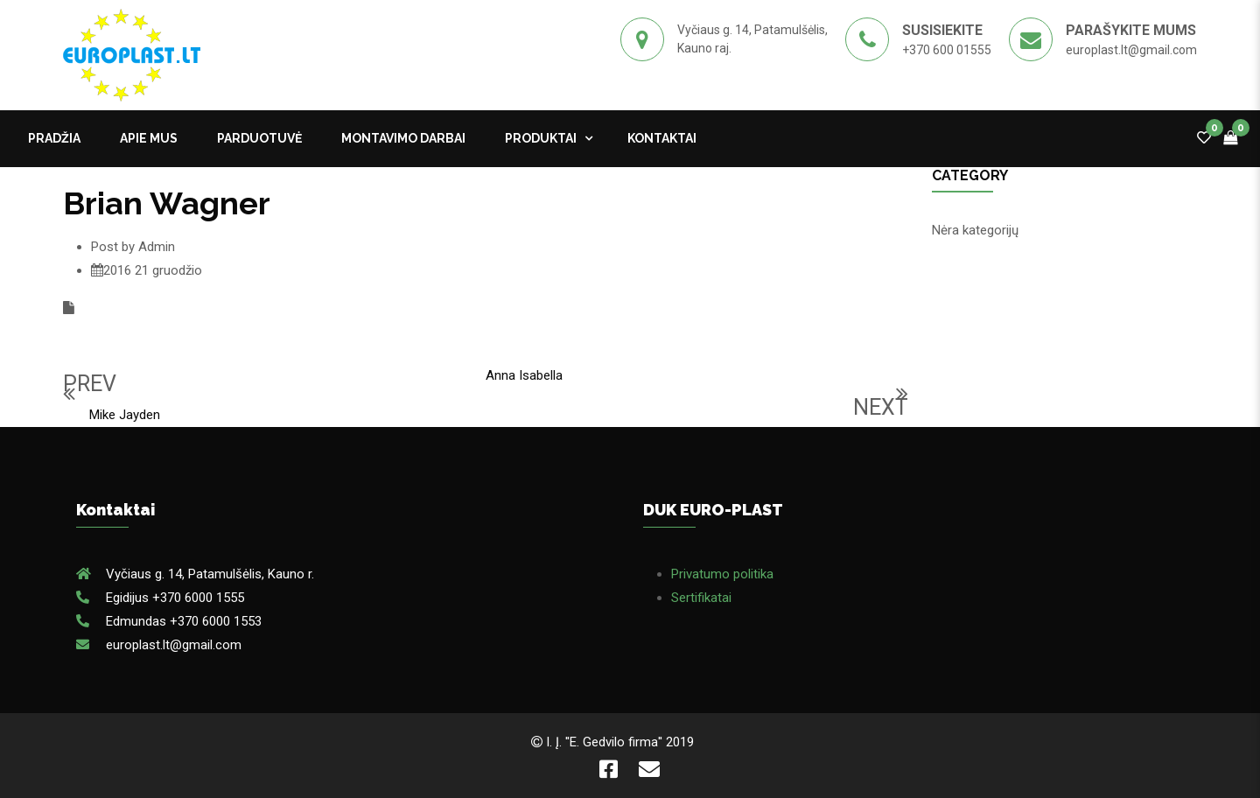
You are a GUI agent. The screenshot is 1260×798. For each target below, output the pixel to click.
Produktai (541, 138)
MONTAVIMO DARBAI (403, 138)
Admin (156, 247)
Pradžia (54, 138)
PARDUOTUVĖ (259, 138)
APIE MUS (149, 138)
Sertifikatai (701, 598)
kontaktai (661, 138)
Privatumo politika (722, 574)
